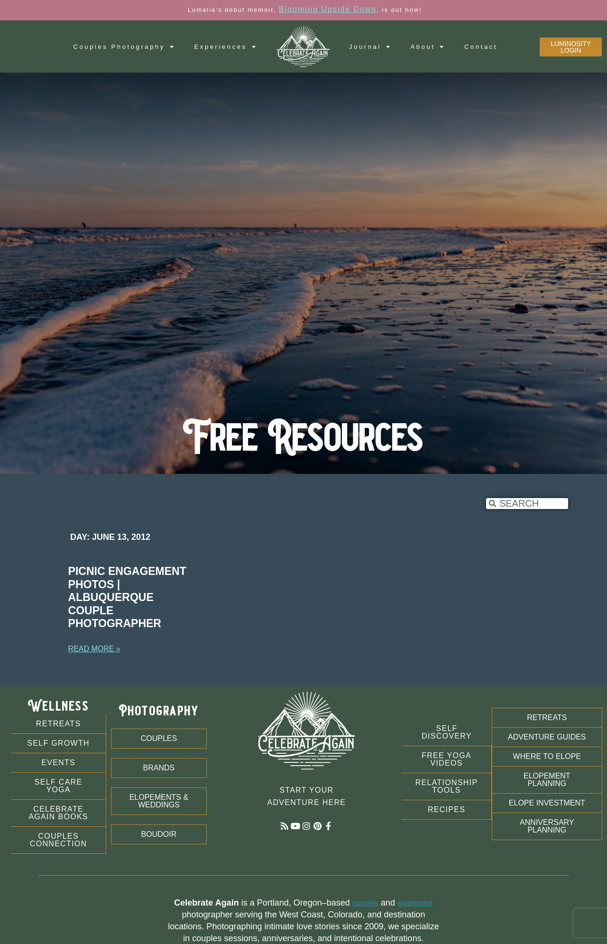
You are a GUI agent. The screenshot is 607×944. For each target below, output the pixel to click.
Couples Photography (124, 47)
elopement (415, 903)
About (427, 47)
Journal (370, 47)
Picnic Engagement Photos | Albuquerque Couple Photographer (127, 597)
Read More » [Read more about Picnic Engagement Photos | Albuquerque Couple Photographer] (94, 649)
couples (365, 903)
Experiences (226, 47)
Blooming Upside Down (328, 9)
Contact (480, 46)
